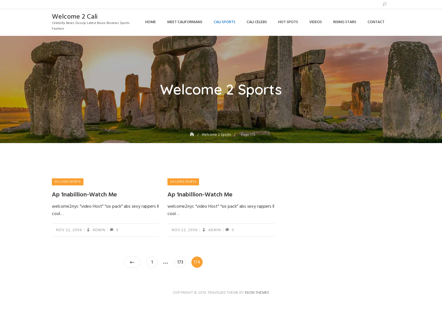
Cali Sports (224, 22)
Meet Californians (184, 22)
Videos (315, 22)
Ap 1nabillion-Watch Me (84, 195)
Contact (376, 22)
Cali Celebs (257, 22)
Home (150, 22)
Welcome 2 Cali (75, 17)
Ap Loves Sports (68, 181)
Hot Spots (288, 22)
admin (98, 230)
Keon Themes (257, 293)
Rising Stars (344, 22)
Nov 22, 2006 (69, 230)
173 (181, 261)
